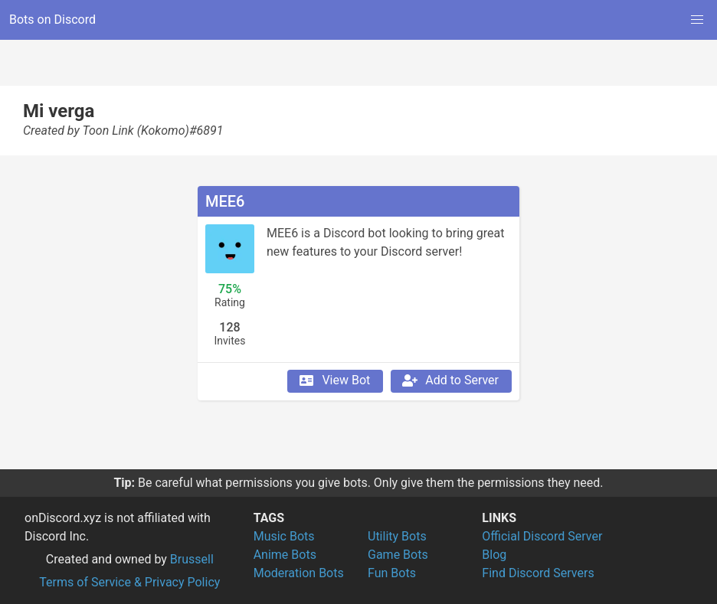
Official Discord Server (542, 536)
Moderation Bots (299, 573)
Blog (494, 554)
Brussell (192, 559)
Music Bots (284, 536)
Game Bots (398, 554)
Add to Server (450, 380)
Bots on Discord (52, 19)
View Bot (333, 380)
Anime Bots (285, 554)
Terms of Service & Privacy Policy (129, 582)
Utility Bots (397, 536)
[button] (697, 20)
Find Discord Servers (538, 573)
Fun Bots (392, 573)
